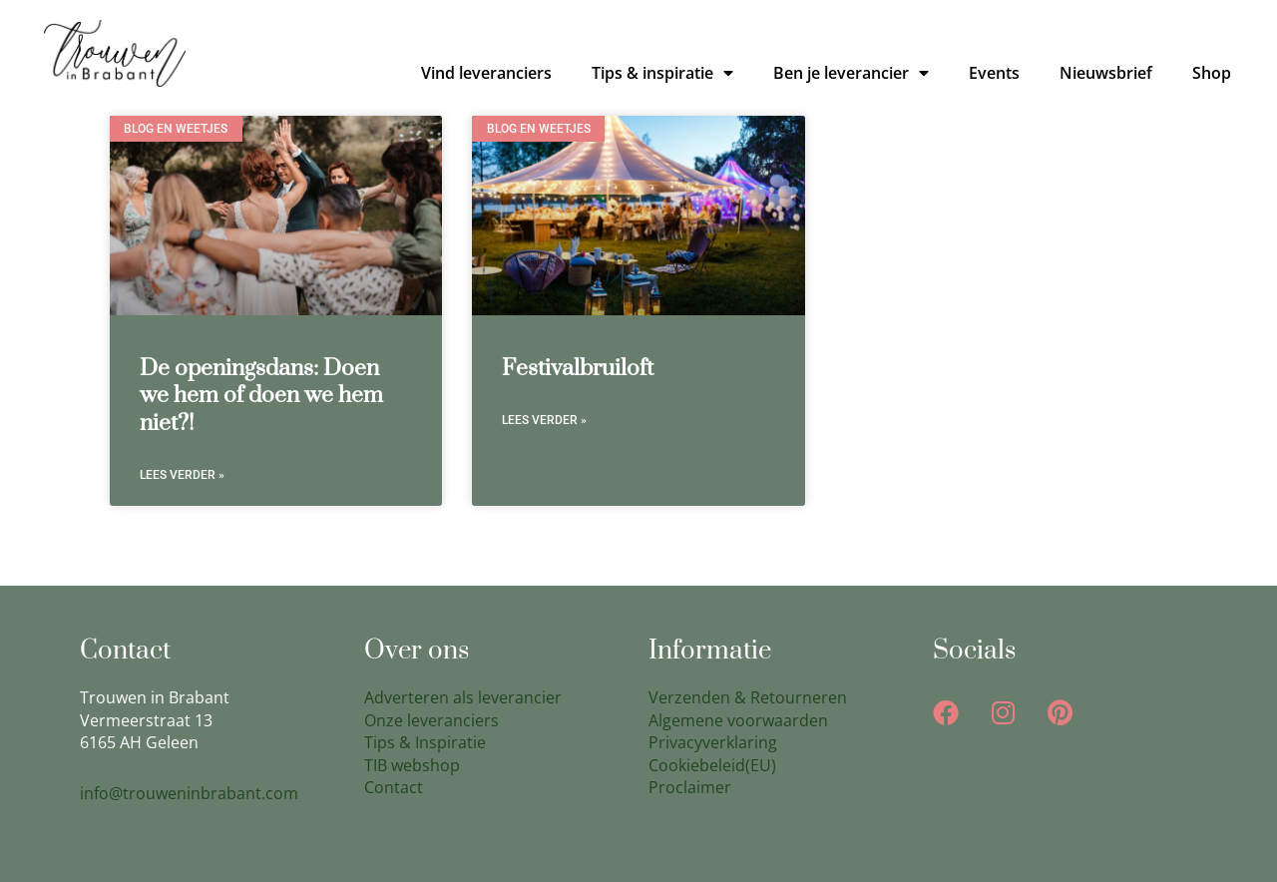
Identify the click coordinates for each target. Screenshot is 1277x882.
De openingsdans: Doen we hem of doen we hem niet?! (261, 396)
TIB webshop (412, 765)
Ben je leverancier (851, 73)
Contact (393, 787)
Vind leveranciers (486, 73)
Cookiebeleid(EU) (712, 765)
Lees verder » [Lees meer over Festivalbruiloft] (544, 420)
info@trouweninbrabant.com (189, 793)
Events (994, 73)
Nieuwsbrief (1106, 73)
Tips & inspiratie (662, 73)
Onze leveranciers (431, 720)
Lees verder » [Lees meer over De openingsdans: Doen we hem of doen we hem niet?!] (182, 475)
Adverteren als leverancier (463, 697)
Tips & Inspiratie (425, 742)
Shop (1211, 73)
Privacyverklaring (712, 742)
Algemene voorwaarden (738, 720)
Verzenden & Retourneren (747, 697)
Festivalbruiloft (577, 368)
